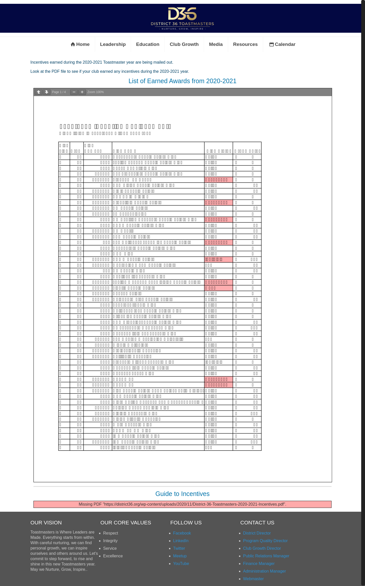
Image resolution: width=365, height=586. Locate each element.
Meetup (180, 556)
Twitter (179, 548)
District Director (257, 533)
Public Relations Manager (266, 556)
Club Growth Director (262, 548)
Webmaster (253, 579)
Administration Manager (264, 571)
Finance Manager (259, 563)
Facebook (182, 533)
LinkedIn (181, 541)
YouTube (181, 563)
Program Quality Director (265, 541)
